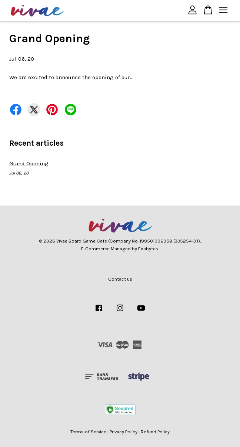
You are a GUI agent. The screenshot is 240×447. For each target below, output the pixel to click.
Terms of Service (88, 431)
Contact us (120, 279)
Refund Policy (155, 431)
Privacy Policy (123, 431)
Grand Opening (29, 163)
